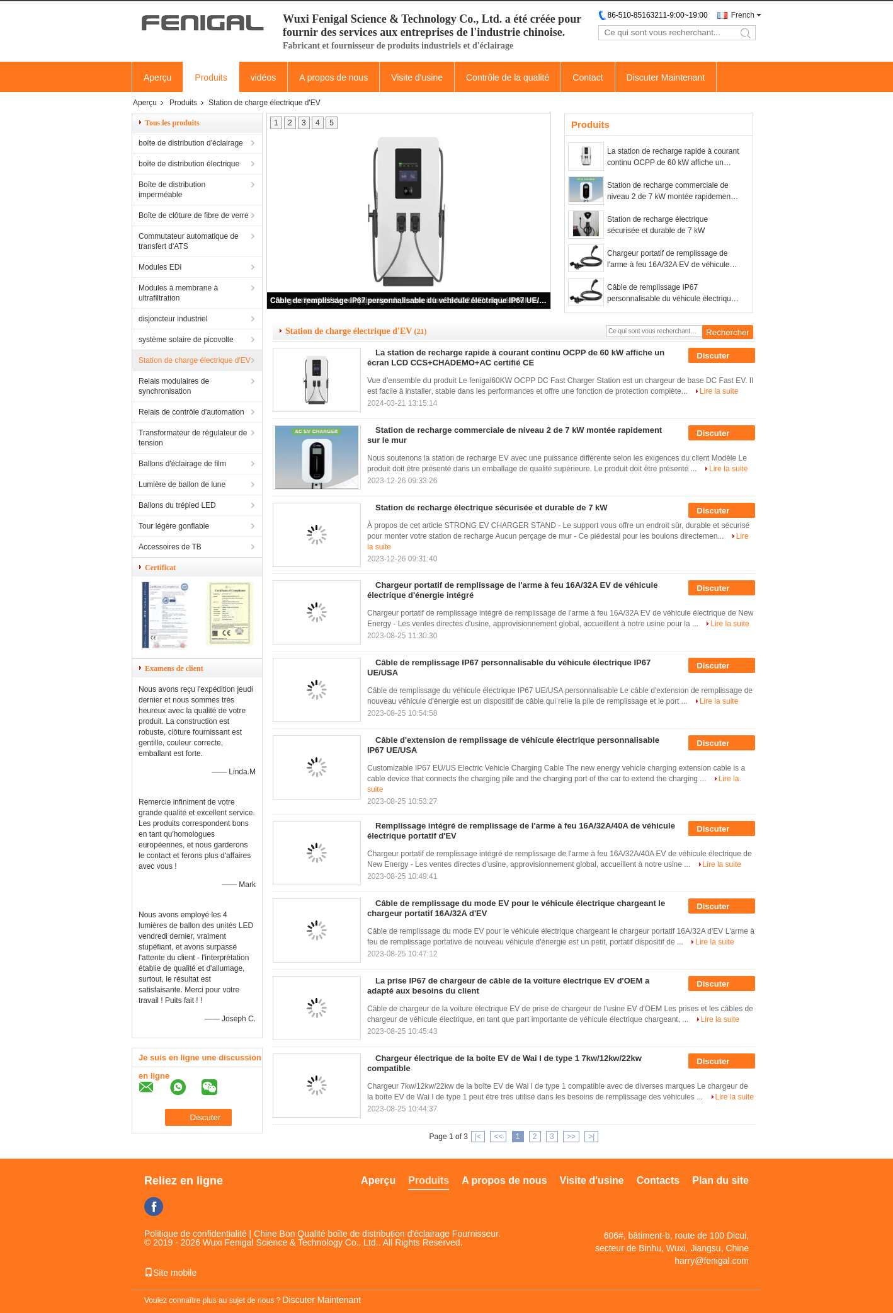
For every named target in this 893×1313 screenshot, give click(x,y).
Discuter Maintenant (666, 77)
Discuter (722, 356)
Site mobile (170, 1273)
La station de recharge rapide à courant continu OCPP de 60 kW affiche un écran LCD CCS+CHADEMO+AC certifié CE (673, 157)
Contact (587, 77)
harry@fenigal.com (711, 1261)
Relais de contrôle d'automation (191, 412)
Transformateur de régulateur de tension (193, 437)
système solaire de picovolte (186, 339)
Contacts (658, 1180)
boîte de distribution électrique (189, 163)
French (742, 15)
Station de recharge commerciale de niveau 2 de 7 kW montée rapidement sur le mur (669, 191)
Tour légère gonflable (174, 526)
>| (591, 1136)
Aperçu (157, 77)
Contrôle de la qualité (507, 77)
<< (498, 1136)
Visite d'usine (417, 77)
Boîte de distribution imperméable (172, 189)
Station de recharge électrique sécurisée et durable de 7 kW (657, 225)
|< (478, 1136)
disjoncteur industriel (173, 318)
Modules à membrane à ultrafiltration (178, 293)
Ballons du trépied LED (177, 505)
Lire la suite (719, 391)
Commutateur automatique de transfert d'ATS (189, 241)
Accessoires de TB (170, 546)
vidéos (263, 77)
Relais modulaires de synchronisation (174, 386)
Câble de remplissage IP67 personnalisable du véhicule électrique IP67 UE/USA (409, 300)
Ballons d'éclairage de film (182, 463)
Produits (211, 77)
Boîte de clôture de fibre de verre (194, 215)
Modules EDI (160, 267)
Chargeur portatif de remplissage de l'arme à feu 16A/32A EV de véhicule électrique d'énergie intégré (668, 259)
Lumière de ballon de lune (182, 484)
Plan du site (720, 1180)
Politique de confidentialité (195, 1234)
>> (571, 1136)
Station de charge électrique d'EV (195, 360)
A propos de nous (333, 77)
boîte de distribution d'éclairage (191, 143)
